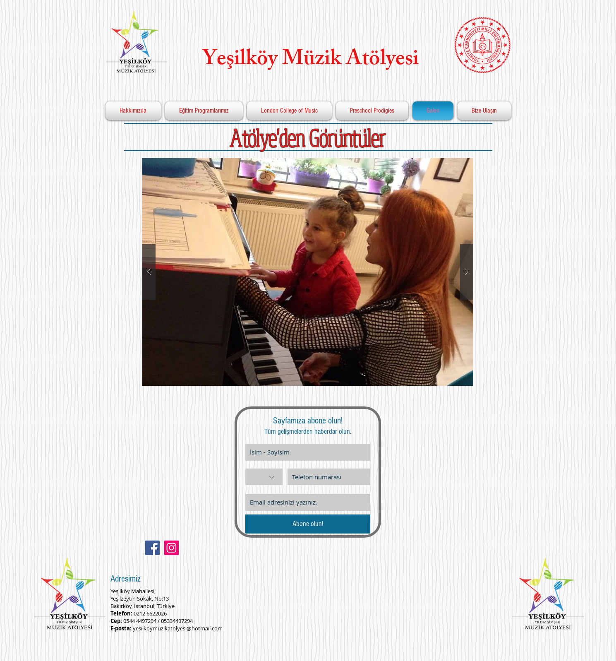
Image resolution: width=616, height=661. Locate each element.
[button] (307, 272)
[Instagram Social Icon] (171, 548)
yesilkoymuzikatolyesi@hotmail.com (178, 628)
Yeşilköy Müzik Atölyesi (306, 60)
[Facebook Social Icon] (152, 548)
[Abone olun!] (307, 524)
